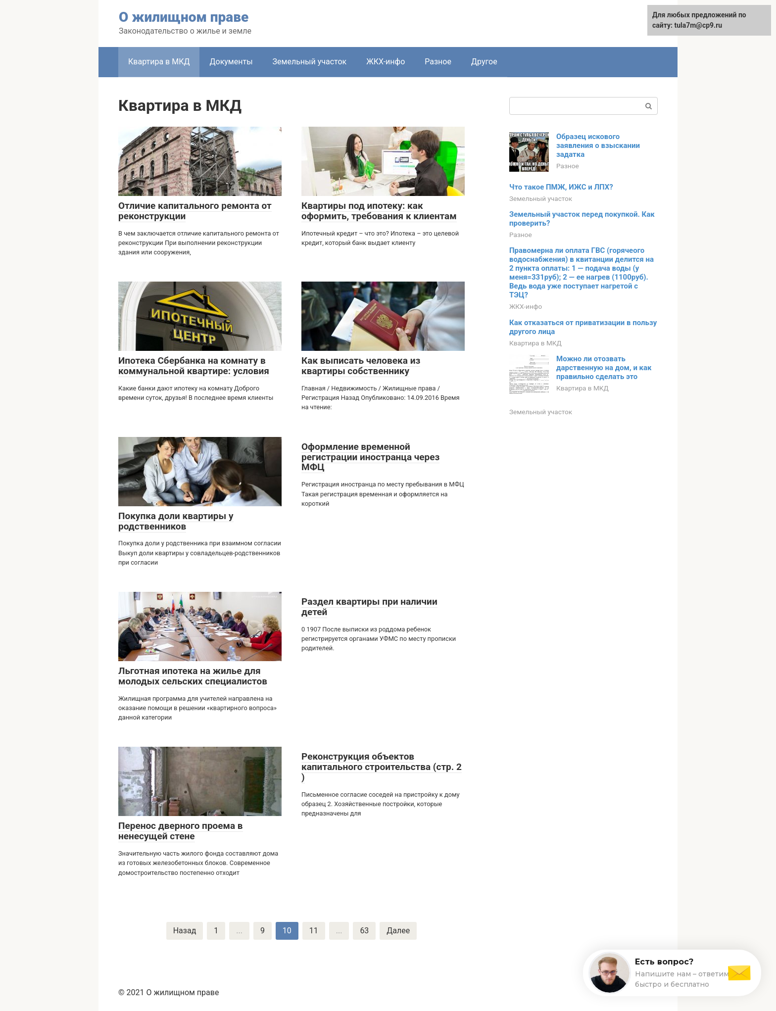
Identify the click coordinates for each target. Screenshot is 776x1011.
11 (313, 930)
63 (364, 930)
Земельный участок (310, 61)
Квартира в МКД (159, 61)
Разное (438, 61)
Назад (184, 930)
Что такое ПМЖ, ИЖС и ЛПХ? (561, 187)
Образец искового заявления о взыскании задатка (598, 145)
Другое (484, 61)
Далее (398, 930)
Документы (230, 61)
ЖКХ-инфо (385, 61)
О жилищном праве (183, 17)
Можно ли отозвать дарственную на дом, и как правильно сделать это (604, 367)
